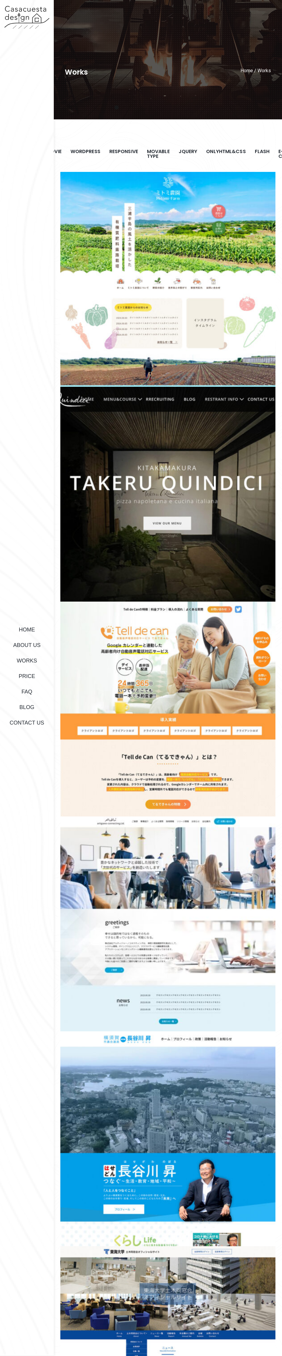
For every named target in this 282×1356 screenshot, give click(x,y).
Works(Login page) (259, 1335)
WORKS (27, 661)
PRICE (27, 676)
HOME (27, 630)
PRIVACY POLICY (216, 1335)
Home (246, 70)
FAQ (27, 692)
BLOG (26, 707)
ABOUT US (27, 645)
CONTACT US (27, 723)
